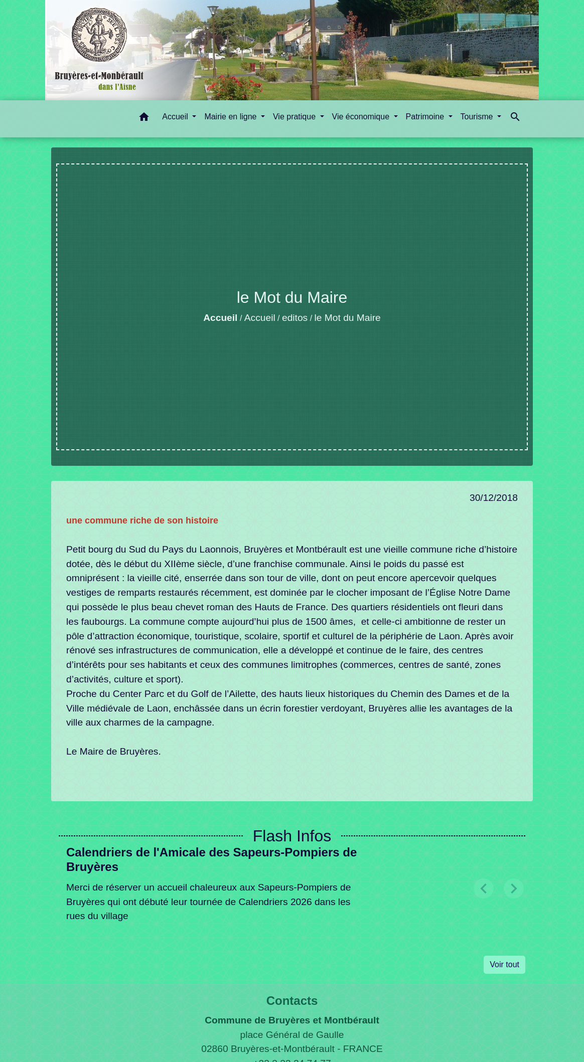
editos (295, 317)
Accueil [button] (176, 116)
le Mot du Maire (348, 317)
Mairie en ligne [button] (231, 116)
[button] (144, 118)
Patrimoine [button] (426, 116)
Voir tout (504, 964)
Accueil (220, 317)
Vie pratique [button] (295, 116)
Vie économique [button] (362, 116)
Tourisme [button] (478, 116)
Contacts (292, 1000)
